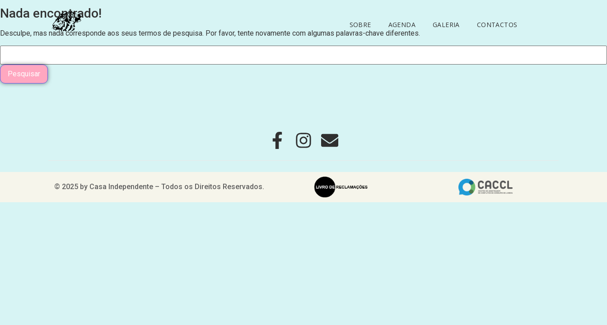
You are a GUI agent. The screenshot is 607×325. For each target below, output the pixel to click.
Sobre (360, 24)
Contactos (497, 24)
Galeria (446, 24)
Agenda (402, 24)
